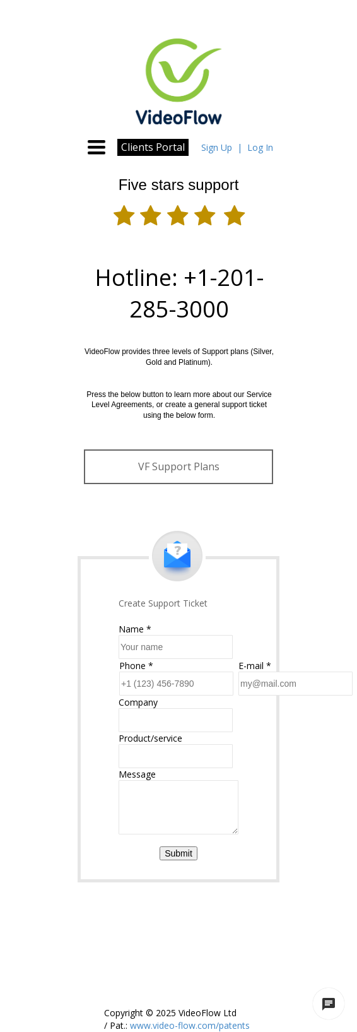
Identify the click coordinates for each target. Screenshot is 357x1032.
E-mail (254, 666)
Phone (136, 666)
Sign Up (216, 147)
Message (137, 774)
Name (135, 629)
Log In (260, 147)
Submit (178, 853)
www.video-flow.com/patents (188, 1025)
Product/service (150, 738)
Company (138, 702)
